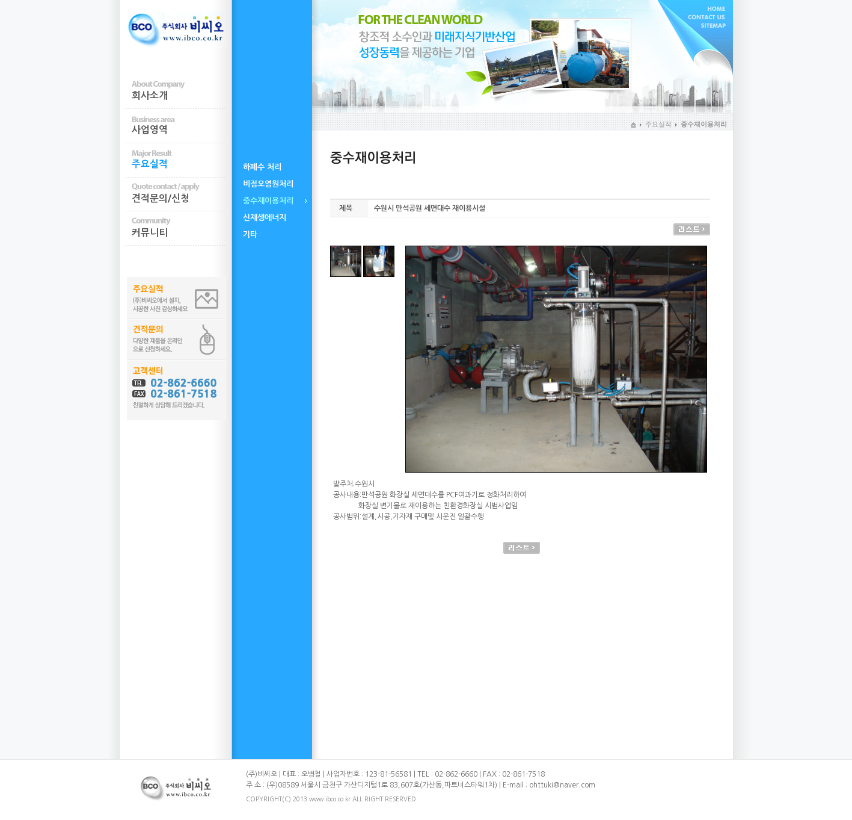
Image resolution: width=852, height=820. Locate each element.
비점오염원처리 (268, 184)
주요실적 (150, 164)
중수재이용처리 (268, 201)
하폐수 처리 (262, 167)
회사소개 (150, 95)
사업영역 (150, 129)
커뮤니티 (150, 232)
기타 (250, 234)
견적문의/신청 (160, 198)
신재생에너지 (264, 218)
